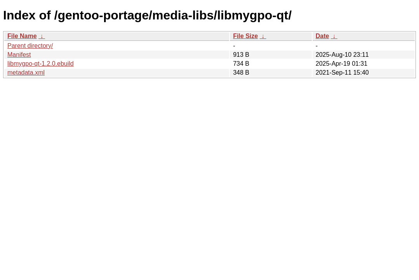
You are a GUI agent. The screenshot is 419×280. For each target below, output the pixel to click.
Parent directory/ (30, 45)
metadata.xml (26, 72)
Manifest (19, 54)
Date (322, 36)
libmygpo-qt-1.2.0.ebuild (40, 63)
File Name (22, 36)
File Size (245, 36)
